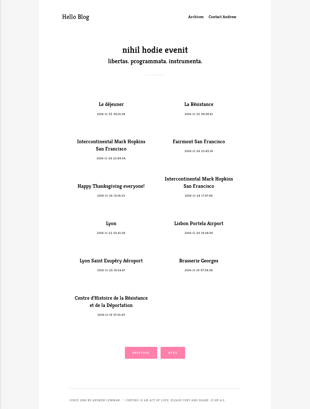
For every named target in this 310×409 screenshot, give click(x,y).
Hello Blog (73, 17)
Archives (196, 16)
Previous (140, 353)
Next (173, 353)
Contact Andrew (222, 16)
